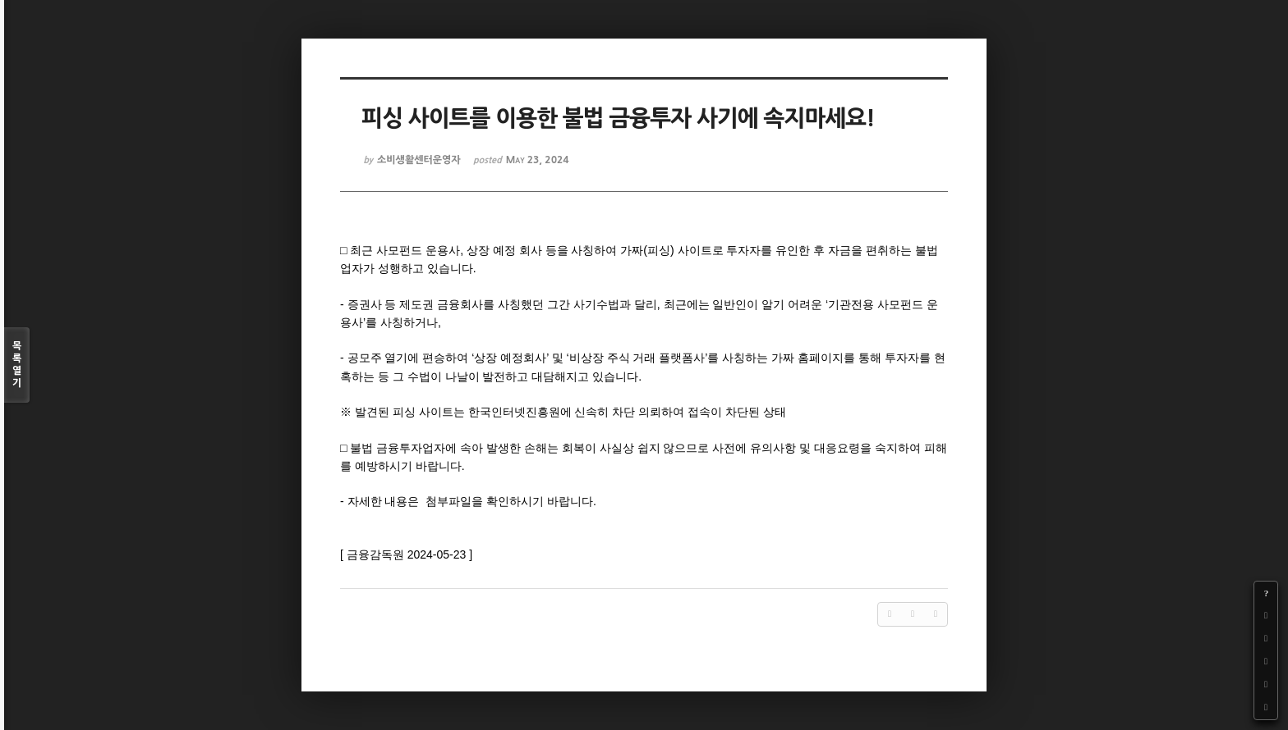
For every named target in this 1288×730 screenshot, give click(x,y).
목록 (16, 365)
